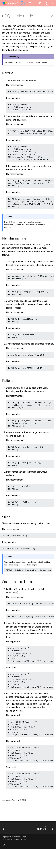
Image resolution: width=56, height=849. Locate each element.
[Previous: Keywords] (4, 827)
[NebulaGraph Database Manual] (13, 3)
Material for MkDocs (18, 839)
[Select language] (46, 3)
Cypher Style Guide (30, 62)
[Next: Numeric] (44, 827)
